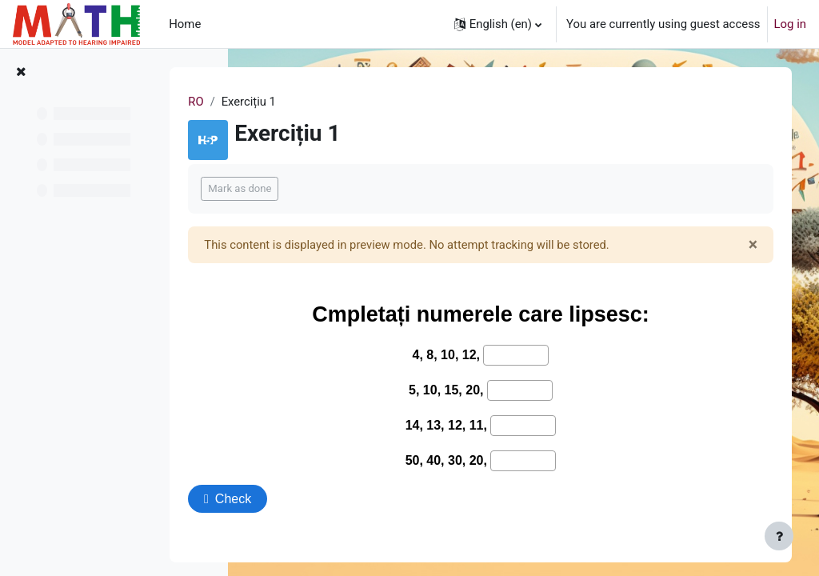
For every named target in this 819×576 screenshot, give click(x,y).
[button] (498, 24)
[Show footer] (779, 536)
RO (266, 101)
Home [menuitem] (185, 24)
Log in (790, 24)
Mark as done (310, 188)
